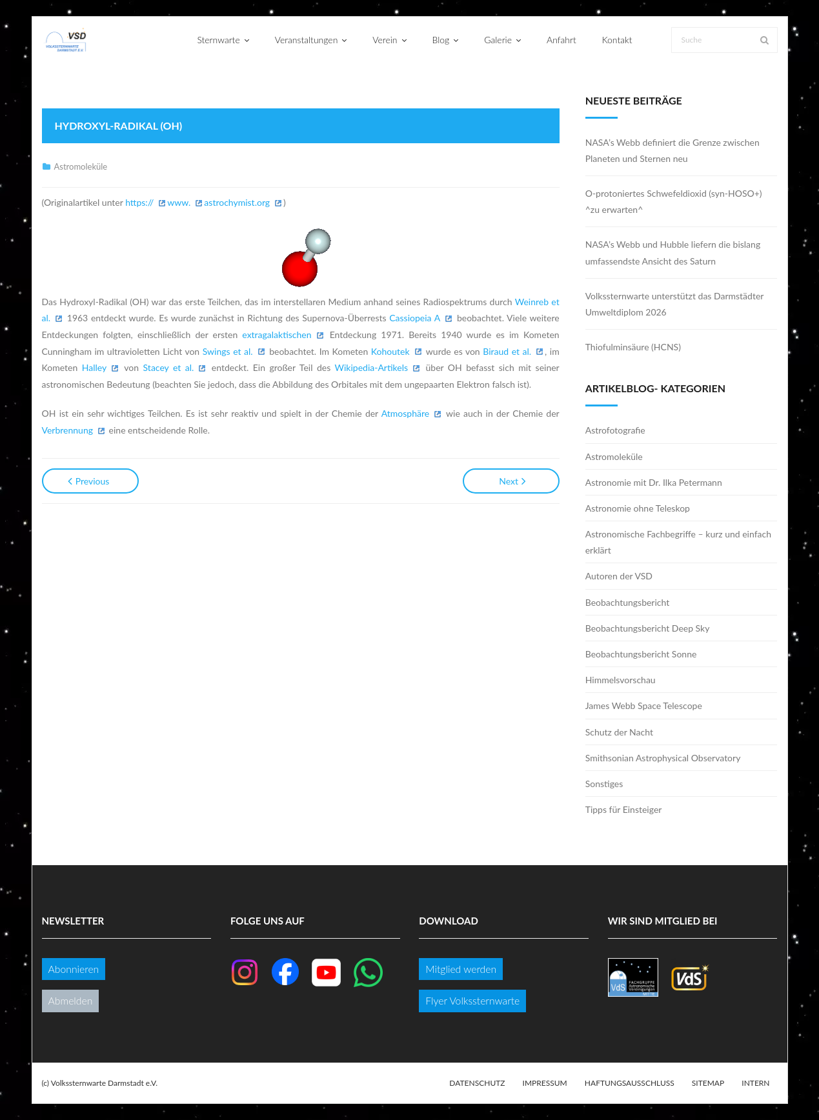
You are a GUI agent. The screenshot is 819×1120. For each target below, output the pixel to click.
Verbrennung (67, 430)
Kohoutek (390, 351)
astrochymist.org (237, 202)
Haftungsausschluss (629, 1083)
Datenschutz (477, 1083)
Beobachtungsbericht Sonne (641, 653)
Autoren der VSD (618, 575)
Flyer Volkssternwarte (472, 1000)
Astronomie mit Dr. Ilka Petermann (653, 482)
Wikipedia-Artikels (372, 367)
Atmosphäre (405, 413)
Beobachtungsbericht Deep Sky (647, 628)
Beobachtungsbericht (627, 602)
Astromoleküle (81, 166)
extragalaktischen (276, 334)
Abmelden (70, 1000)
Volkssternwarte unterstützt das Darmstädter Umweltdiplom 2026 (674, 303)
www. (178, 202)
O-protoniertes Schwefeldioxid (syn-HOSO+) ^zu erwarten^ (673, 201)
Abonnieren (73, 969)
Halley (94, 367)
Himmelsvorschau (620, 679)
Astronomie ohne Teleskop (637, 508)
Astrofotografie (615, 430)
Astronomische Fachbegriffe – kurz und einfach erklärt (678, 541)
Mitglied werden (460, 969)
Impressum (545, 1083)
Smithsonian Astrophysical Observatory (663, 757)
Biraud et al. (507, 351)
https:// (139, 202)
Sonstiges (604, 783)
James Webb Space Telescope (643, 705)
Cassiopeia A (414, 317)
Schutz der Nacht (619, 731)
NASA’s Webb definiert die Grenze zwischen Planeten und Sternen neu (672, 150)
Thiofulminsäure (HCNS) (633, 346)
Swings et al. (228, 351)
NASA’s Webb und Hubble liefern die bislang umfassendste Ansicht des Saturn (672, 252)
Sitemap (708, 1083)
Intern (755, 1083)
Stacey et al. (168, 367)
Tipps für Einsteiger (623, 809)
